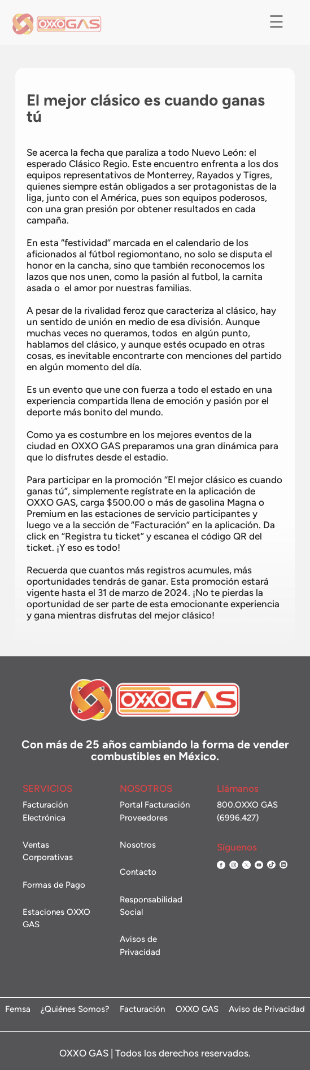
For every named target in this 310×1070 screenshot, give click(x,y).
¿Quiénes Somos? (75, 1009)
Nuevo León (217, 166)
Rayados (215, 189)
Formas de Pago (54, 885)
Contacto (138, 872)
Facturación (142, 1009)
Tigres (256, 189)
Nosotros (138, 845)
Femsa (17, 1009)
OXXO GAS (197, 1009)
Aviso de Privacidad (267, 1009)
